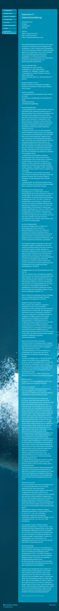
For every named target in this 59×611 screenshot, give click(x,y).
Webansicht (52, 605)
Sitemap (15, 605)
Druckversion (7, 605)
